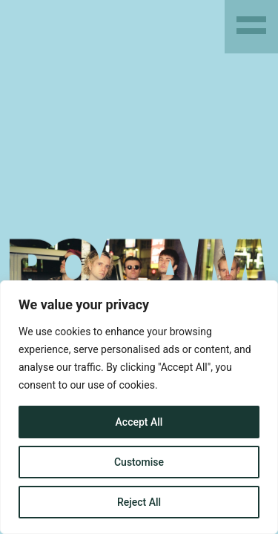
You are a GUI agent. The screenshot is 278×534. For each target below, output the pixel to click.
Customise (139, 462)
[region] (139, 407)
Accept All (139, 422)
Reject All (139, 502)
